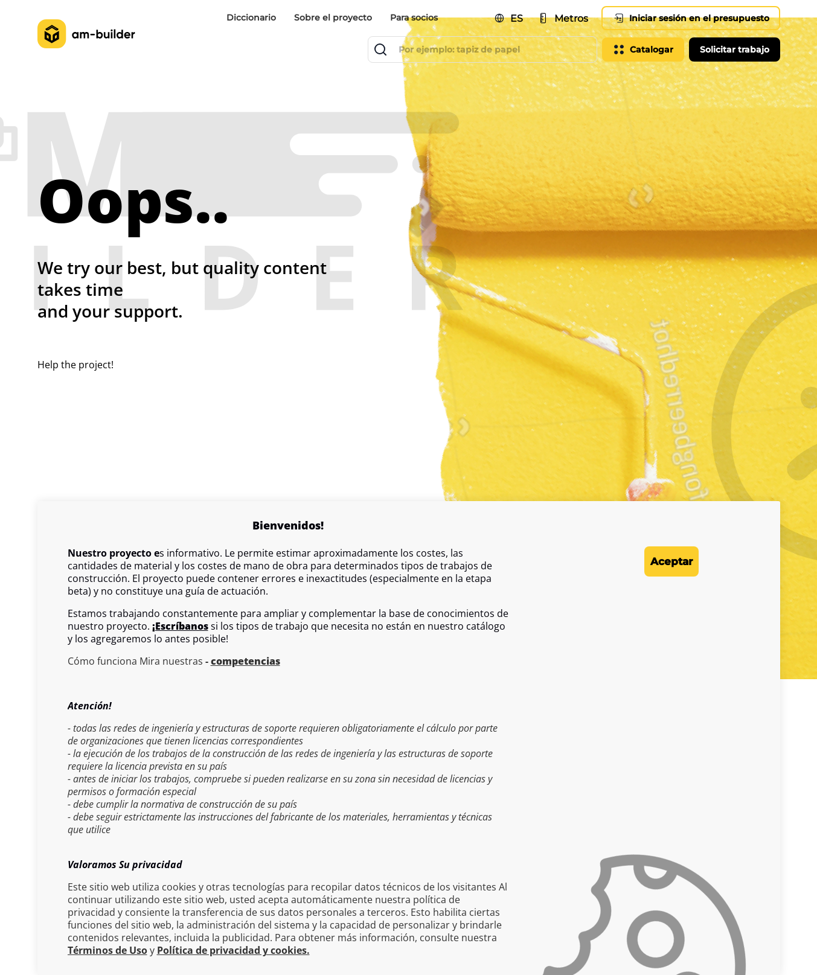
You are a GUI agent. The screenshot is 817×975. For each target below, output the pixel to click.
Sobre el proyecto (333, 17)
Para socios (414, 17)
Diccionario (251, 17)
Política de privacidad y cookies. (233, 950)
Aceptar (650, 561)
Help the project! (75, 364)
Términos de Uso (107, 950)
